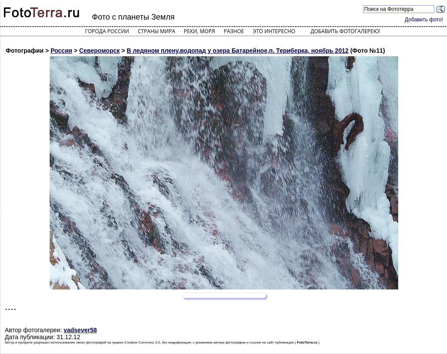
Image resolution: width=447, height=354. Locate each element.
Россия (61, 50)
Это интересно (274, 31)
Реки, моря (199, 31)
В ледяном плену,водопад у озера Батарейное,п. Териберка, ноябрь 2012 (238, 50)
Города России (107, 31)
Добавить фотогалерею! (345, 31)
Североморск (99, 50)
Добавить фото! (424, 20)
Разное (234, 31)
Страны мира (156, 31)
